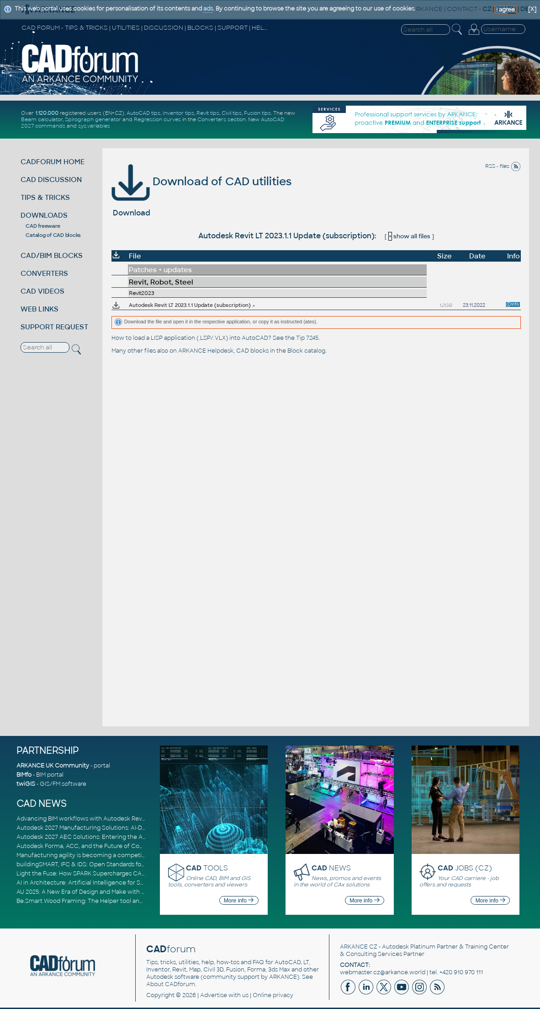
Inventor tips (178, 113)
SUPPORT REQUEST (54, 326)
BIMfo (24, 774)
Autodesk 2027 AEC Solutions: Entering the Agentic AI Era (97, 837)
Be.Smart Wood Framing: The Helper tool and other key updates (106, 901)
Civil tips (232, 113)
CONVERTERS (44, 273)
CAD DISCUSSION (51, 179)
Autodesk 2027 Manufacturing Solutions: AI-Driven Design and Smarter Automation (132, 828)
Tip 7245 (307, 338)
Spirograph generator (93, 119)
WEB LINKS (39, 309)
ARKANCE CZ (358, 946)
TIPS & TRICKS (45, 197)
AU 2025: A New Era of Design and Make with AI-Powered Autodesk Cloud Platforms (132, 892)
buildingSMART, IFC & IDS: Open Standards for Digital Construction (108, 864)
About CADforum (170, 984)
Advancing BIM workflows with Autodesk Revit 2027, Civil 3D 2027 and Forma (123, 818)
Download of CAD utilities (201, 181)
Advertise (213, 995)
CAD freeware (43, 226)
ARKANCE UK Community (52, 765)
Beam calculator (42, 119)
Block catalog (306, 350)
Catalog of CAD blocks (53, 235)
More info (239, 900)
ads (208, 8)
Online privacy (273, 995)
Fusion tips (257, 113)
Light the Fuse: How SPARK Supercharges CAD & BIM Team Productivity (115, 873)
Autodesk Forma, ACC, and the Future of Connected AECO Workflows (114, 846)
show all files (409, 236)
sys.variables (94, 126)
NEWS (331, 868)
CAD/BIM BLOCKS (52, 255)
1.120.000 (46, 113)
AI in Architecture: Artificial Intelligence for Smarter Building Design (110, 882)
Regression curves (157, 119)
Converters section (221, 119)
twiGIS (25, 784)
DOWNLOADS (44, 215)
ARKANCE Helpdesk (205, 350)
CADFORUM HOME (53, 161)
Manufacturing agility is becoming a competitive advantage (99, 855)
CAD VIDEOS (42, 291)
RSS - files (503, 166)
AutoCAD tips (143, 113)
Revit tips (207, 113)
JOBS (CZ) (465, 868)
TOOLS (207, 868)
